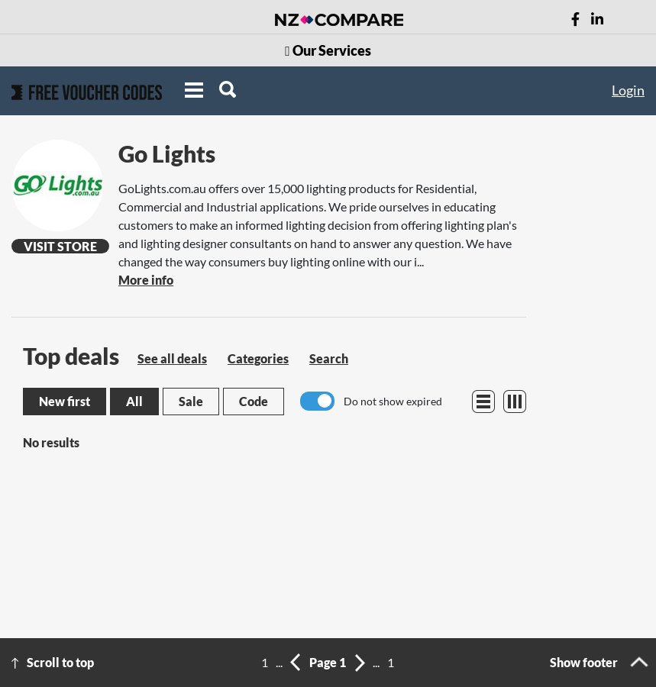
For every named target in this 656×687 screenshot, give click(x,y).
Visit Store (60, 246)
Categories (258, 358)
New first (64, 401)
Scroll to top (60, 662)
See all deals (172, 358)
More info (145, 280)
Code (253, 401)
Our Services (328, 50)
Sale (191, 401)
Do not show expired (393, 401)
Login (628, 90)
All (134, 401)
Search (328, 358)
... (279, 662)
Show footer (584, 662)
